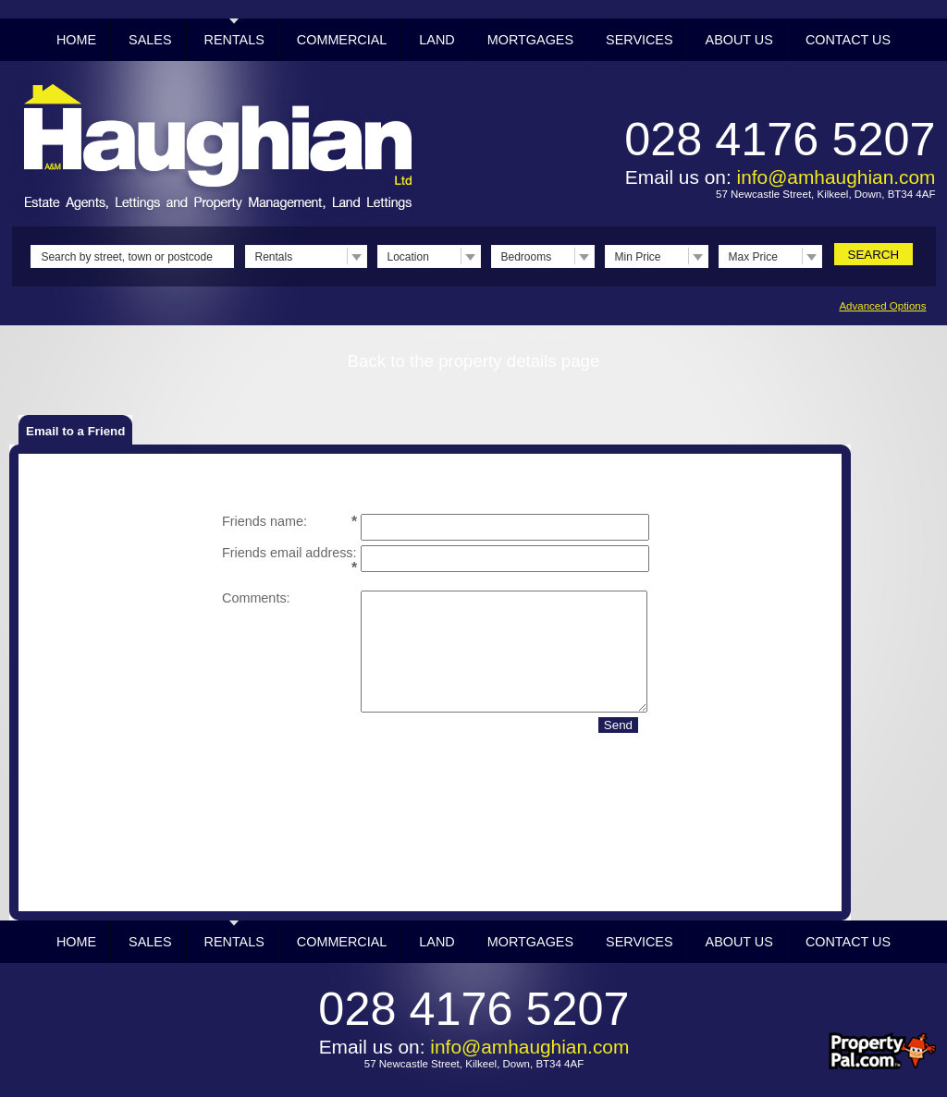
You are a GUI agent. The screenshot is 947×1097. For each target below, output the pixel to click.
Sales (150, 39)
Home (76, 39)
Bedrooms (526, 256)
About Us (739, 39)
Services (639, 39)
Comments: (256, 598)
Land (436, 39)
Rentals (234, 39)
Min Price (638, 256)
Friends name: (264, 521)
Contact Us (848, 39)
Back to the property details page (474, 361)
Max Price (753, 256)
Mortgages (530, 39)
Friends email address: (289, 552)
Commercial (342, 39)
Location (408, 256)
